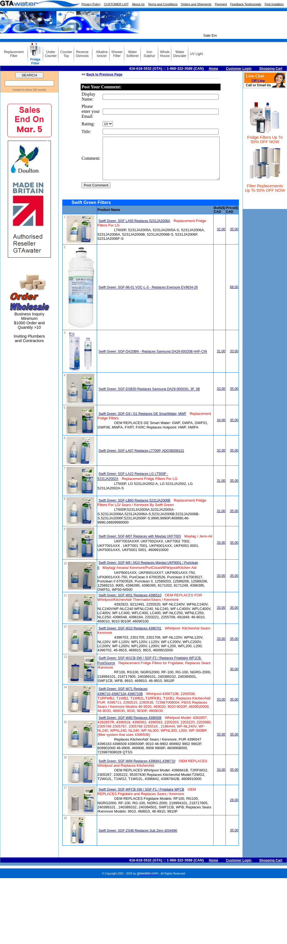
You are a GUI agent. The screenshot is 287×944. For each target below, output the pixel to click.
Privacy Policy (90, 4)
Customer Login (238, 69)
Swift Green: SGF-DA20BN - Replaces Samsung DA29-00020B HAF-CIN (152, 360)
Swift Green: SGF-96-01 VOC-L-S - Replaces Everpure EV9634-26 (148, 296)
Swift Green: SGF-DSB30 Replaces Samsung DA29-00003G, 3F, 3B (149, 398)
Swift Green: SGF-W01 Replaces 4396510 (129, 604)
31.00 (221, 360)
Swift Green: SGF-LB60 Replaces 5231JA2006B (134, 509)
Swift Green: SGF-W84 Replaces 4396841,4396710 (136, 770)
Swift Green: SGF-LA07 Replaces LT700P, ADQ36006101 (141, 459)
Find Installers (274, 4)
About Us (138, 4)
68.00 (234, 295)
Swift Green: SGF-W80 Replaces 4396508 (129, 726)
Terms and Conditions (162, 4)
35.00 (234, 238)
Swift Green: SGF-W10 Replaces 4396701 (129, 637)
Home (213, 69)
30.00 (234, 677)
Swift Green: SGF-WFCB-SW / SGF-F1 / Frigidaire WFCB (141, 798)
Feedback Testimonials (245, 4)
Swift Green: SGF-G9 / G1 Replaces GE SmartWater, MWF (142, 422)
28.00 (234, 808)
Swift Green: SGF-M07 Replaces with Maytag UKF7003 (139, 545)
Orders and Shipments (196, 4)
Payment (221, 4)
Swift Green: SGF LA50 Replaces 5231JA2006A (134, 229)
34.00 (221, 428)
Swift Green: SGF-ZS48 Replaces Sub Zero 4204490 (137, 839)
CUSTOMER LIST (116, 4)
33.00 (234, 360)
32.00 (221, 238)
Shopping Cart (270, 69)
